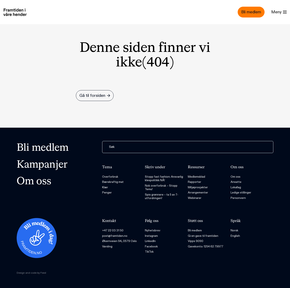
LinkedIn (150, 241)
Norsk (234, 230)
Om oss (34, 182)
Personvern (238, 198)
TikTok (149, 252)
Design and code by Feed (31, 272)
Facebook (151, 246)
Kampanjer (42, 165)
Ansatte (236, 182)
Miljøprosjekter (198, 187)
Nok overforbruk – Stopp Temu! (161, 187)
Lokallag (236, 187)
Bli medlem (43, 148)
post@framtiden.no (114, 236)
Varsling (107, 246)
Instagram (151, 236)
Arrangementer (198, 192)
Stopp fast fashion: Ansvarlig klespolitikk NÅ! (164, 178)
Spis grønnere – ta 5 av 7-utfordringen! (161, 196)
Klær (105, 187)
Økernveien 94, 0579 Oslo (119, 241)
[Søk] (187, 147)
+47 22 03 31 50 (112, 230)
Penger (107, 192)
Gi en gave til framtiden (203, 236)
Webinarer (194, 198)
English (235, 236)
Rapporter (194, 182)
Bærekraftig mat (113, 182)
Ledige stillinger (241, 192)
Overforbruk (110, 177)
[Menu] (279, 12)
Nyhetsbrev (152, 230)
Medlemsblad (196, 177)
